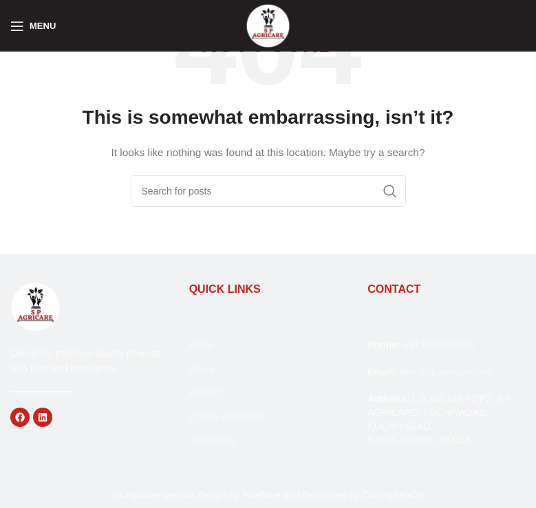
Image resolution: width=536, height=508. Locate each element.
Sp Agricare (135, 494)
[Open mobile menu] (33, 26)
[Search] (268, 191)
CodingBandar (392, 494)
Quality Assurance (228, 416)
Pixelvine (261, 494)
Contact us (212, 439)
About (202, 369)
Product (205, 392)
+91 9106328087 (439, 345)
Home (202, 345)
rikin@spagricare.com (446, 371)
